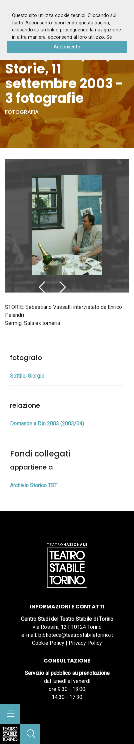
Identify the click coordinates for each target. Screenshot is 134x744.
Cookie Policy (48, 643)
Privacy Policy (85, 643)
